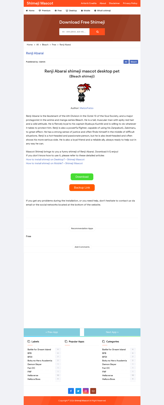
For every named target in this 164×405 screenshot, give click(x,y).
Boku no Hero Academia (40, 360)
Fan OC (31, 368)
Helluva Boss (34, 379)
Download (82, 176)
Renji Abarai (35, 53)
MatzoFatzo (86, 108)
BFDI (30, 357)
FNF (30, 371)
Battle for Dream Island (39, 349)
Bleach (134, 61)
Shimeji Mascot (82, 400)
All (126, 61)
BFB (30, 353)
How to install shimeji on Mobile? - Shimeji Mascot (54, 163)
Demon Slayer (35, 364)
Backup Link (82, 187)
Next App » (111, 332)
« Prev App (53, 332)
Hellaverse (33, 375)
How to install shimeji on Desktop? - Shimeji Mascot (55, 159)
